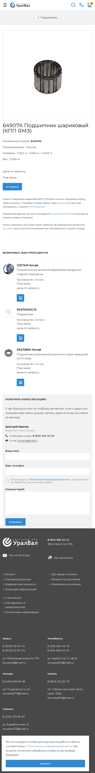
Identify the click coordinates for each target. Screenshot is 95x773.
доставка (8, 228)
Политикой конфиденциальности (49, 479)
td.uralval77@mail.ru (16, 693)
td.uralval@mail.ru (27, 440)
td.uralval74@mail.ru (61, 662)
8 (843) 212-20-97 (59, 681)
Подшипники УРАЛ (62, 213)
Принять (45, 763)
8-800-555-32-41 (81, 5)
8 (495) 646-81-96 (14, 681)
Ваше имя (12, 450)
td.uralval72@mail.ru (16, 728)
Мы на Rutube (63, 557)
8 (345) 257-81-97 (14, 716)
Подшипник (25, 314)
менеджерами (37, 206)
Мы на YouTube (19, 555)
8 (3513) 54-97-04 (14, 650)
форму (62, 203)
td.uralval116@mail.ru (61, 697)
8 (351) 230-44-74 (59, 646)
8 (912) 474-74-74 (43, 435)
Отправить (15, 522)
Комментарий (14, 489)
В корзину (12, 186)
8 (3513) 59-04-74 (14, 646)
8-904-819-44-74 (58, 650)
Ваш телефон (14, 465)
